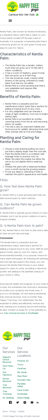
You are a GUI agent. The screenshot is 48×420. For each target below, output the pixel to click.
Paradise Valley (21, 385)
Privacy (13, 411)
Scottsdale (22, 394)
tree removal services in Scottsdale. (21, 313)
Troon (20, 364)
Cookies (21, 411)
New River (22, 376)
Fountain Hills (23, 380)
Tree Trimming (7, 392)
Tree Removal (7, 386)
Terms (5, 411)
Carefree (21, 368)
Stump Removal (7, 379)
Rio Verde (22, 372)
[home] (24, 6)
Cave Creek (23, 390)
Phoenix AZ (23, 361)
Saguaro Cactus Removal (7, 359)
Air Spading (8, 397)
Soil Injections (7, 373)
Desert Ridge (23, 397)
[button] (10, 21)
